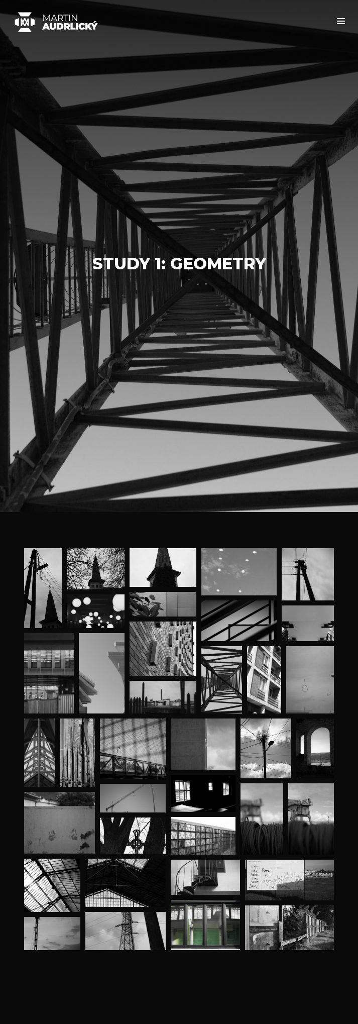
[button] (341, 21)
